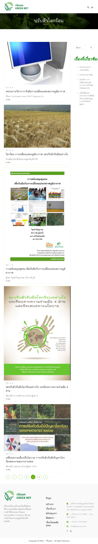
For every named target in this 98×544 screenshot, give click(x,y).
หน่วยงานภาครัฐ (86, 75)
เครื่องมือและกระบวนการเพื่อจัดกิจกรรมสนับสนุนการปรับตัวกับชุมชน (87, 98)
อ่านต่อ (8, 99)
